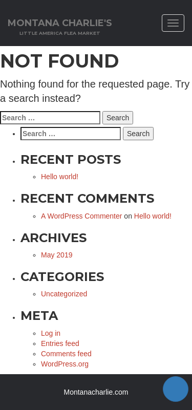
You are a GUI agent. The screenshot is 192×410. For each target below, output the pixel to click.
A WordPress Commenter (81, 216)
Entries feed (60, 343)
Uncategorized (64, 294)
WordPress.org (65, 364)
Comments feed (66, 354)
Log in (50, 333)
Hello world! (59, 176)
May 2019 (56, 255)
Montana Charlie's (60, 26)
